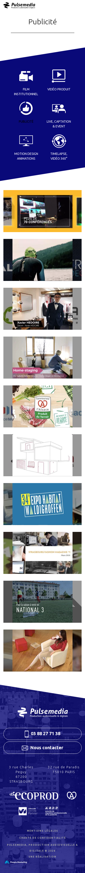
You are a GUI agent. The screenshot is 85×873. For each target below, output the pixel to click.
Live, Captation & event (59, 124)
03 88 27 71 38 (43, 734)
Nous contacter (42, 747)
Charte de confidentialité (42, 838)
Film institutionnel (26, 91)
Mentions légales (42, 831)
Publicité (26, 121)
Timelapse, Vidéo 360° (58, 156)
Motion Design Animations (26, 156)
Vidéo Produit (58, 89)
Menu (68, 5)
